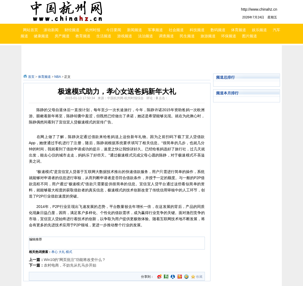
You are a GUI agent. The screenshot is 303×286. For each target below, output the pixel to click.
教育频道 (82, 36)
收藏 (199, 277)
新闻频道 (134, 30)
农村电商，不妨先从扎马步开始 (70, 265)
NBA (57, 77)
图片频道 (249, 36)
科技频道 (197, 30)
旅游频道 (208, 36)
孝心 (54, 252)
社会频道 (176, 30)
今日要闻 (113, 30)
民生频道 (187, 36)
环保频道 (228, 36)
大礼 (62, 252)
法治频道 (145, 36)
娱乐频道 (259, 30)
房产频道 (62, 36)
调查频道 (166, 36)
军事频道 (155, 30)
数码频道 (217, 30)
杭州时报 (92, 30)
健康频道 (41, 36)
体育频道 (238, 30)
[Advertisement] (153, 59)
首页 (31, 77)
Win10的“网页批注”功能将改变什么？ (75, 259)
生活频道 (103, 36)
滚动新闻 (51, 30)
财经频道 (71, 30)
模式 (69, 252)
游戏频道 (124, 36)
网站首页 (30, 30)
